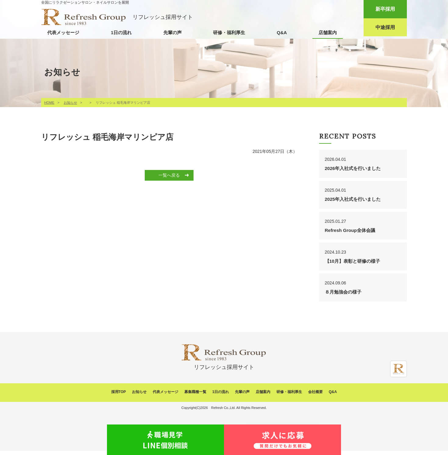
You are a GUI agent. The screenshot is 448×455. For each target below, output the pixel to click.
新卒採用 (385, 9)
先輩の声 (172, 32)
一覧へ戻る (169, 175)
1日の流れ (121, 32)
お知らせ (70, 102)
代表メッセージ (63, 32)
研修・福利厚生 (229, 32)
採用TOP (118, 396)
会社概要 (315, 396)
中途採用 (385, 27)
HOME (49, 102)
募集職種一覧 (195, 396)
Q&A (282, 32)
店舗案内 (327, 32)
